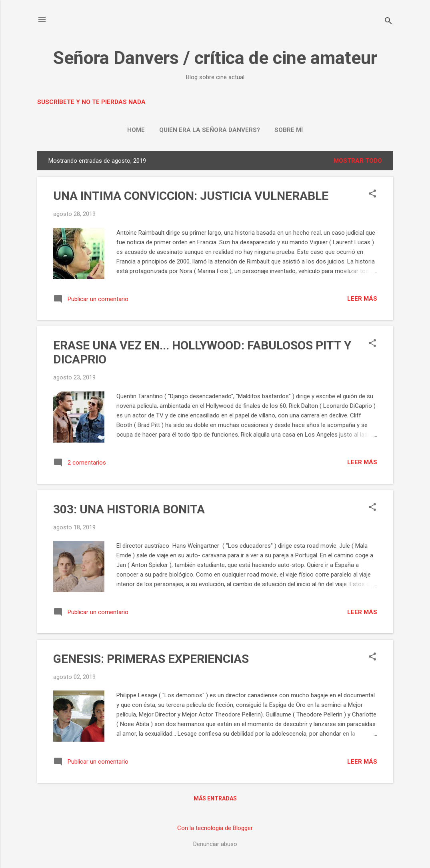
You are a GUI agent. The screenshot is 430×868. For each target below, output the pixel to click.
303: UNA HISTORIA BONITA (129, 509)
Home (136, 130)
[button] (372, 194)
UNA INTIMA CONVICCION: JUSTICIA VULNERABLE (190, 196)
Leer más (362, 298)
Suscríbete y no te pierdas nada (91, 102)
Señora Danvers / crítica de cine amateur (215, 57)
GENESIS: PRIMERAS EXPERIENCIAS (151, 659)
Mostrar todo (358, 160)
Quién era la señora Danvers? (209, 130)
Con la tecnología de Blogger (215, 828)
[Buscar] (388, 22)
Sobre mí (288, 130)
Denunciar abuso (215, 844)
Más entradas (215, 798)
